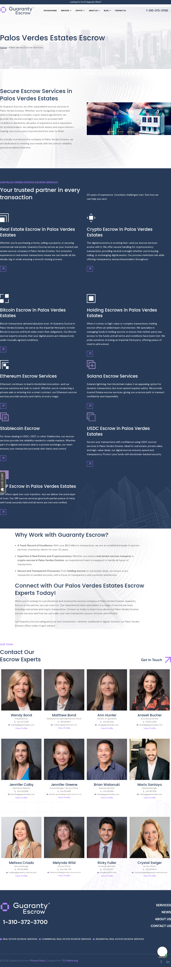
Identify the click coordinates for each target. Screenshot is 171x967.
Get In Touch (151, 660)
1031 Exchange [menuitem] (50, 10)
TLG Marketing (70, 960)
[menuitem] (66, 11)
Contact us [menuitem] (120, 10)
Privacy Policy (37, 960)
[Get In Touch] (168, 660)
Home (3, 47)
